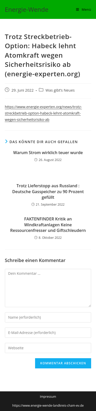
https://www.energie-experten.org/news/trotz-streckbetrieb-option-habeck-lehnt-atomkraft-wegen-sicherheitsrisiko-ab (43, 113)
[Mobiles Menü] (83, 9)
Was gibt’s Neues (60, 90)
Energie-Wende (26, 9)
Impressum (48, 396)
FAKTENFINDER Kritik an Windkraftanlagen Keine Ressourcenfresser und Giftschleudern (48, 224)
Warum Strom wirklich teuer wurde (48, 152)
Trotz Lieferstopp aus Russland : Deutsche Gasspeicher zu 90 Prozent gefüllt (48, 191)
